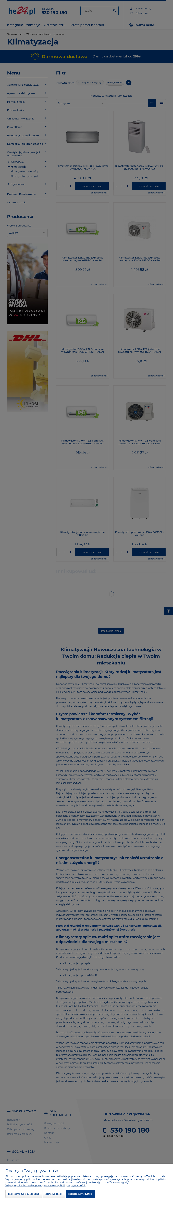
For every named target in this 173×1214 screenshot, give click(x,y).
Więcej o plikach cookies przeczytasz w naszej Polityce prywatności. (45, 1185)
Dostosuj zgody (53, 1193)
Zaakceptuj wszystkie (80, 1193)
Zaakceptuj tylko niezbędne (23, 1193)
